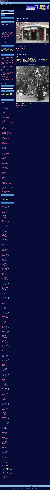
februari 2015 (4, 370)
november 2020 (4, 283)
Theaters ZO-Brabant (5, 181)
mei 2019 (3, 306)
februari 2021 (4, 279)
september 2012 (4, 407)
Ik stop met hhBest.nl (9, 24)
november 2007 (4, 441)
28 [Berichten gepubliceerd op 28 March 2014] (10, 476)
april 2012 (3, 413)
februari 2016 (4, 355)
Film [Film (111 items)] (4, 66)
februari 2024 (4, 234)
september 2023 (4, 240)
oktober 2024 (4, 224)
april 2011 (3, 428)
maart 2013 (4, 399)
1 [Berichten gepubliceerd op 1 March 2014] (11, 470)
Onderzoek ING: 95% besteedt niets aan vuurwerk (7, 36)
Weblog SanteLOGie (5, 186)
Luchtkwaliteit (4, 148)
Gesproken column (5, 127)
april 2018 (3, 322)
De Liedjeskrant (4, 120)
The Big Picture (4, 179)
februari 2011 (4, 431)
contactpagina (3, 49)
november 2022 (4, 253)
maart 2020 (4, 293)
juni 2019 (3, 304)
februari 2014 (4, 385)
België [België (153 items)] (11, 57)
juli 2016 (3, 349)
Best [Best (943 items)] (2, 59)
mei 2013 (3, 397)
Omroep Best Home (5, 159)
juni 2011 (3, 426)
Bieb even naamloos (22, 18)
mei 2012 (3, 412)
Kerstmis (3, 144)
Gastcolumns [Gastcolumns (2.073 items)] (6, 69)
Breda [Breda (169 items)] (8, 60)
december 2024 (4, 221)
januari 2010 (4, 437)
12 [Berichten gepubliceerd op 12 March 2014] (7, 473)
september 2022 (4, 255)
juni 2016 (3, 350)
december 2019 (4, 297)
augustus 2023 (4, 241)
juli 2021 (3, 273)
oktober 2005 (4, 450)
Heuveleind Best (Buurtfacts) (6, 133)
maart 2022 (4, 263)
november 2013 (4, 389)
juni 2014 (3, 380)
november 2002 (4, 461)
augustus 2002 (4, 462)
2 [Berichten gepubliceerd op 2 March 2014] (3, 472)
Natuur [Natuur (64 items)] (12, 76)
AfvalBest (3, 106)
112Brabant (4, 102)
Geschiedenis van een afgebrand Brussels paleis (7, 38)
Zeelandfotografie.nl (5, 192)
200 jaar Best (4, 103)
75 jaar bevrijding (5, 104)
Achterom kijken (24, 107)
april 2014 (3, 383)
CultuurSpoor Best (5, 116)
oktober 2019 (4, 299)
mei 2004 (3, 456)
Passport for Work (5, 168)
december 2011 (4, 418)
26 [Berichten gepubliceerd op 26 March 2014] (7, 476)
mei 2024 (3, 230)
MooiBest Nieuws (5, 154)
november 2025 (4, 207)
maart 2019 (4, 308)
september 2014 (4, 376)
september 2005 (4, 451)
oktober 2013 (4, 390)
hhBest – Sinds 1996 (6, 5)
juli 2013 (3, 394)
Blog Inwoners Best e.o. (6, 108)
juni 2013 (3, 395)
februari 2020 (4, 294)
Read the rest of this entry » (21, 48)
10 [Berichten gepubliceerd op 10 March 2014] (4, 473)
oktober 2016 (4, 345)
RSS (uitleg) (4, 174)
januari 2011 (4, 432)
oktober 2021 (4, 269)
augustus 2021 (4, 272)
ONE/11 (3, 162)
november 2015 (4, 359)
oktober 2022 (4, 254)
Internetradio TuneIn (5, 138)
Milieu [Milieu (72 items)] (10, 76)
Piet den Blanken (5, 169)
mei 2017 (3, 336)
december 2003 (4, 460)
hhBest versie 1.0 (5, 134)
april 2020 (3, 292)
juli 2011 (3, 424)
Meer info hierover (20, 60)
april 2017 (3, 337)
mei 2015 (3, 366)
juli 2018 (3, 318)
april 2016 (3, 352)
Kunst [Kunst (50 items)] (2, 73)
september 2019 (4, 301)
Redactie (3, 37)
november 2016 (4, 344)
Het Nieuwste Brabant (5, 132)
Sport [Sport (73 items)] (12, 79)
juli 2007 (3, 443)
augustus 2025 (4, 211)
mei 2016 (3, 351)
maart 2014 (4, 384)
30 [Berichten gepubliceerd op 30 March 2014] (3, 477)
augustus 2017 (4, 332)
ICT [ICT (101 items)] (7, 72)
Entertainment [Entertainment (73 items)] (9, 64)
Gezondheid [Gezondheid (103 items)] (11, 71)
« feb (2, 478)
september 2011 (4, 422)
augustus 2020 (4, 287)
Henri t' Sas (4, 128)
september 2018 (4, 316)
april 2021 (3, 277)
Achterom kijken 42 (22, 54)
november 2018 (4, 313)
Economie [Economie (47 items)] (8, 63)
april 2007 (3, 446)
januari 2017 (4, 341)
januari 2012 (4, 417)
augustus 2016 (4, 347)
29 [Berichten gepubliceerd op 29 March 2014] (11, 476)
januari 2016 (4, 356)
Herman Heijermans (5, 129)
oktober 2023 (4, 239)
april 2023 (3, 246)
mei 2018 (3, 321)
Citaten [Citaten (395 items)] (12, 60)
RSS (2, 173)
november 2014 (4, 374)
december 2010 (4, 433)
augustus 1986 (4, 465)
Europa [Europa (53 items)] (2, 66)
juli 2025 (3, 212)
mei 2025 (3, 215)
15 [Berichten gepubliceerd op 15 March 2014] (11, 473)
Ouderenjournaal (4, 167)
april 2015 (3, 368)
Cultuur (24, 50)
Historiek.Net (4, 136)
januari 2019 (4, 311)
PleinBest (3, 171)
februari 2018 (4, 325)
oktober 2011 (4, 421)
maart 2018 (4, 323)
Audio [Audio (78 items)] (9, 57)
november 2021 (4, 268)
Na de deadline (4, 155)
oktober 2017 (4, 330)
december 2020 (4, 282)
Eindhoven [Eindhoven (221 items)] (4, 64)
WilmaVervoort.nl (5, 188)
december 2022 (4, 251)
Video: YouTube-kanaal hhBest (7, 183)
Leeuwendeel (4, 147)
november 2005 (4, 448)
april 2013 (3, 398)
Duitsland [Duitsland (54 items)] (5, 63)
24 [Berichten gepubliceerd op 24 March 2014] (4, 476)
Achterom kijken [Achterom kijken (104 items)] (4, 57)
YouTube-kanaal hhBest (6, 191)
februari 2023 (4, 249)
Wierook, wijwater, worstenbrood (7, 187)
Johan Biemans (4, 143)
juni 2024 (3, 229)
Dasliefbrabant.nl (4, 118)
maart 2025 (4, 217)
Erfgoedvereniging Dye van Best (7, 122)
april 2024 (3, 231)
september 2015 (4, 361)
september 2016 (4, 346)
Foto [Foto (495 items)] (7, 66)
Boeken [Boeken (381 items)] (7, 59)
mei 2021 (3, 275)
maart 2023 (4, 248)
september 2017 (4, 331)
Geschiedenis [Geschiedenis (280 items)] (5, 71)
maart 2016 (4, 354)
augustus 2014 (4, 378)
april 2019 (3, 307)
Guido (29, 56)
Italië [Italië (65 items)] (9, 72)
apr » (4, 478)
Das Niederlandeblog (5, 117)
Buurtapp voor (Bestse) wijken (7, 113)
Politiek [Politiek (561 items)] (5, 79)
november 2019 (4, 298)
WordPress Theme (23, 488)
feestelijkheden (19, 46)
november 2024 (4, 222)
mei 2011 (3, 427)
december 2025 (4, 206)
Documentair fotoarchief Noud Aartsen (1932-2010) (7, 34)
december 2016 (4, 342)
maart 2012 (4, 414)
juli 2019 (3, 303)
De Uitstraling (4, 121)
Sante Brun (4, 32)
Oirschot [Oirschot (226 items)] (8, 78)
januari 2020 (4, 296)
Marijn (3, 152)
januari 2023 (4, 250)
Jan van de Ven (4, 141)
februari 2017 (4, 340)
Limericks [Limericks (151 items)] (9, 73)
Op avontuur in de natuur (6, 164)
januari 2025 (4, 220)
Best (22, 50)
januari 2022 (4, 265)
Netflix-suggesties (5, 157)
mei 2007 (3, 445)
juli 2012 (3, 409)
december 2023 (4, 236)
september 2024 (4, 225)
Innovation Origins (5, 137)
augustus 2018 (4, 317)
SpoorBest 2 (4, 177)
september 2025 (4, 210)
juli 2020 (3, 288)
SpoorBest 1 (4, 176)
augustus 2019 (4, 302)
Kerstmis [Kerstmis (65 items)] (11, 72)
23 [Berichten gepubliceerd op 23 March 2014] (3, 476)
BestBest (3, 107)
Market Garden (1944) (5, 153)
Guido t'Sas (35, 488)
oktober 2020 (4, 284)
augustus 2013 (4, 393)
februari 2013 (4, 400)
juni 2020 (3, 289)
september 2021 (4, 270)
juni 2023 (3, 244)
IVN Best (3, 139)
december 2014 (4, 373)
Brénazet (3, 112)
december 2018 (4, 312)
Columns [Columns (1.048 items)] (4, 62)
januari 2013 (4, 402)
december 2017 (4, 327)
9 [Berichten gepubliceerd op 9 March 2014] (3, 473)
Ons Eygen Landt (5, 163)
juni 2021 (3, 274)
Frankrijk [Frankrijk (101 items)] (10, 66)
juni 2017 (3, 335)
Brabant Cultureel (5, 109)
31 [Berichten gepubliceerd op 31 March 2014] (4, 477)
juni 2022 (3, 259)
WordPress (18, 488)
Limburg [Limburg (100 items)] (4, 73)
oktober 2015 (4, 360)
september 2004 (4, 455)
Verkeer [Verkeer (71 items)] (7, 80)
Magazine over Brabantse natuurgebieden (6, 150)
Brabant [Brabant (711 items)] (3, 60)
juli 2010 (3, 436)
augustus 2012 (4, 408)
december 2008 (4, 438)
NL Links (3, 158)
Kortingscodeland (5, 146)
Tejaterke (3, 178)
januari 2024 (4, 235)
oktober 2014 (4, 375)
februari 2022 (4, 264)
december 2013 (4, 388)
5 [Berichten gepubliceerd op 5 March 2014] (7, 472)
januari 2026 (4, 205)
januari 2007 (4, 447)
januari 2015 (4, 371)
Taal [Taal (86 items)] (2, 80)
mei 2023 (3, 245)
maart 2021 (4, 278)
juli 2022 (3, 258)
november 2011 (4, 419)
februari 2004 (4, 457)
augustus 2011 (4, 423)
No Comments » (30, 50)
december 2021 (4, 267)
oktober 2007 (4, 442)
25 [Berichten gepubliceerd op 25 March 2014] (6, 476)
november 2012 (4, 404)
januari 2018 (4, 326)
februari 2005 (4, 452)
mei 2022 (3, 260)
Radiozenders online (5, 172)
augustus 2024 (4, 226)
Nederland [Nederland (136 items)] (3, 77)
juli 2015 (3, 364)
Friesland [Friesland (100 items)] (3, 67)
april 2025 (3, 216)
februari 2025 (4, 219)
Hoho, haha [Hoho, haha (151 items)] (3, 72)
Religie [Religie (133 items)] (9, 79)
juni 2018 (3, 320)
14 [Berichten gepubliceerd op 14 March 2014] (10, 473)
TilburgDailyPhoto (5, 182)
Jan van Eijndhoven (5, 142)
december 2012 (4, 403)
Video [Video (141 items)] (10, 80)
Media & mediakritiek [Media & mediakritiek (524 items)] (5, 75)
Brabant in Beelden (5, 111)
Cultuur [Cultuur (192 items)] (9, 62)
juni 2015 (3, 365)
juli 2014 (3, 379)
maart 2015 (4, 369)
